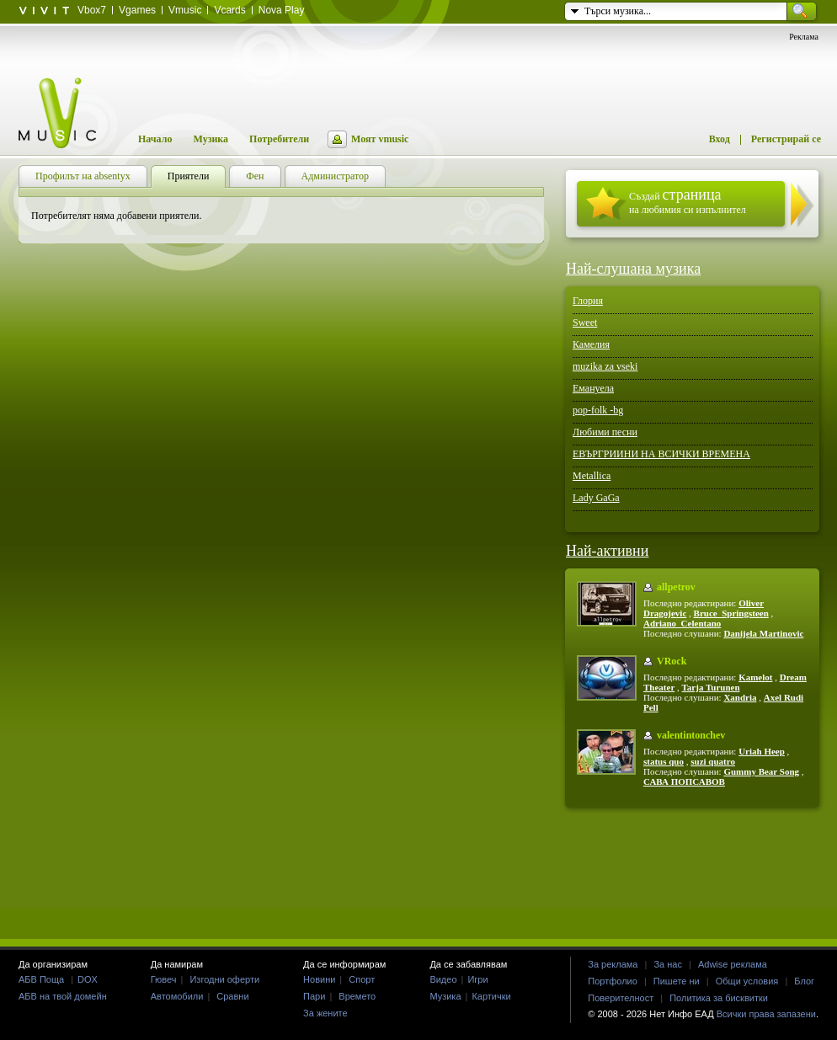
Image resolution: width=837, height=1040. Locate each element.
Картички (491, 996)
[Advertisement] (418, 872)
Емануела (593, 388)
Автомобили (177, 996)
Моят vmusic (379, 139)
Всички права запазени (766, 1014)
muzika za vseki (605, 366)
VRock (671, 661)
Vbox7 (91, 10)
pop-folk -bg (598, 410)
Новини (319, 979)
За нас (667, 964)
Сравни (232, 996)
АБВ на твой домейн (63, 996)
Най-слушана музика (633, 268)
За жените (325, 1013)
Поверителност (620, 998)
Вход (719, 139)
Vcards (229, 10)
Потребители (279, 139)
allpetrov (676, 587)
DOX (87, 979)
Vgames (137, 10)
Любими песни (605, 432)
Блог (804, 981)
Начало (155, 139)
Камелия (591, 344)
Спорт (362, 979)
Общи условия (747, 981)
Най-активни (607, 550)
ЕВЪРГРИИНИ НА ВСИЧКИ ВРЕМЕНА (661, 454)
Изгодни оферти (224, 979)
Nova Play (282, 10)
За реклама (612, 964)
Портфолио (612, 981)
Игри (477, 979)
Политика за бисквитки (718, 998)
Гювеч (164, 979)
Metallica (591, 476)
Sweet (585, 322)
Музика (210, 139)
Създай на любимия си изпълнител (687, 201)
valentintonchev (691, 735)
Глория (588, 301)
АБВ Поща (41, 979)
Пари (314, 996)
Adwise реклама (732, 964)
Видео (442, 979)
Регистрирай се (786, 139)
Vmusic (184, 10)
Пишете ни (676, 981)
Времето (357, 996)
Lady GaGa (596, 498)
